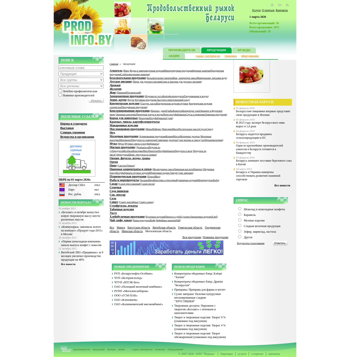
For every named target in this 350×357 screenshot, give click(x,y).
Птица (151, 176)
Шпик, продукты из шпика (142, 154)
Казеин (169, 136)
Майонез (156, 129)
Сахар (114, 183)
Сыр (203, 140)
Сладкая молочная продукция (262, 226)
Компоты (177, 111)
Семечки (115, 187)
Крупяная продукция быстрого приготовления (159, 100)
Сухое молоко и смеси (188, 140)
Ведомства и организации (77, 136)
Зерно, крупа (118, 99)
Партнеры (226, 354)
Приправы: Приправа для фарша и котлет (200, 289)
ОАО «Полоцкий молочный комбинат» (138, 286)
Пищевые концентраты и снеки (131, 169)
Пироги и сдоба (173, 216)
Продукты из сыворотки (143, 140)
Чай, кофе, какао (121, 220)
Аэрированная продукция (153, 136)
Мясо (146, 151)
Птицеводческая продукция (128, 176)
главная (114, 63)
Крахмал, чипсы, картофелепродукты (135, 121)
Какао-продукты (141, 220)
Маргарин (167, 129)
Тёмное (130, 165)
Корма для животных (124, 118)
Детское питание (121, 81)
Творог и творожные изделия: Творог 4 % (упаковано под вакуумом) (200, 327)
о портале (257, 354)
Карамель (250, 215)
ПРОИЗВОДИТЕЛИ (182, 50)
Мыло (175, 129)
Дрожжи (115, 85)
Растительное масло (189, 129)
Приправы (155, 173)
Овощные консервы (126, 114)
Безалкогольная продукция (128, 78)
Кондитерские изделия (124, 103)
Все (112, 227)
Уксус (113, 213)
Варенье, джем (158, 111)
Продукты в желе (183, 151)
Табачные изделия (122, 209)
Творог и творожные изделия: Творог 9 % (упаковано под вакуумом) (200, 319)
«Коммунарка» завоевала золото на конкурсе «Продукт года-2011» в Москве (82, 230)
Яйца (156, 176)
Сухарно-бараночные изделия (196, 216)
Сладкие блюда (169, 173)
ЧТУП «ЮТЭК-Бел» (127, 282)
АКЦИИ (174, 56)
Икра (151, 180)
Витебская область (164, 227)
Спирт (114, 202)
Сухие (169, 118)
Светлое (122, 165)
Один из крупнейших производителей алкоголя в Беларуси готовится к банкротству (259, 149)
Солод (186, 100)
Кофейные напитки (166, 220)
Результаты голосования (250, 243)
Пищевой (122, 92)
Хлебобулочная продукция (127, 216)
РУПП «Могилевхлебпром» (131, 291)
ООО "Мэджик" (205, 354)
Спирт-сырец (146, 202)
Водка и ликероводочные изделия (147, 70)
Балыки (144, 180)
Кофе (153, 220)
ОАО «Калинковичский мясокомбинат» (138, 304)
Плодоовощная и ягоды (196, 96)
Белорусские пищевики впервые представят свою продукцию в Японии (263, 113)
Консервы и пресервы (165, 180)
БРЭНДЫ (244, 50)
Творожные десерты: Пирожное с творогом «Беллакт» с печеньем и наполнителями (195, 309)
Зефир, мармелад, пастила (260, 231)
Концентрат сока (191, 111)
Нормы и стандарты (73, 123)
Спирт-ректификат (129, 202)
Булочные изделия (155, 216)
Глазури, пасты (148, 103)
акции (121, 349)
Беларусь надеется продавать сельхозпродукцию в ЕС (254, 135)
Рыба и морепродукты (124, 180)
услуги (242, 354)
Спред (209, 129)
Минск (121, 227)
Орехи (114, 162)
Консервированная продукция (130, 110)
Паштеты (153, 151)
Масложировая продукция (127, 129)
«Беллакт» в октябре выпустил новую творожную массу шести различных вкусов (80, 216)
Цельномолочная (213, 140)
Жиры (149, 129)
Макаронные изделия (124, 125)
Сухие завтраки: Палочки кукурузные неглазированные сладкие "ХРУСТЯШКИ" (197, 297)
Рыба (216, 180)
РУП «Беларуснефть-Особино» (133, 273)
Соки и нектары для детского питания (181, 81)
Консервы (144, 118)
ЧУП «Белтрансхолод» (128, 278)
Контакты (282, 10)
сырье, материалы (208, 56)
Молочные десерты (190, 136)
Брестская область (138, 227)
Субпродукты (121, 154)
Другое (248, 237)
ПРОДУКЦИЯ (216, 50)
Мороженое (125, 140)
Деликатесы (142, 147)
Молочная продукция (124, 136)
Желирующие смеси (163, 169)
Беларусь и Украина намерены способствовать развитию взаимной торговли (258, 175)
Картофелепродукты (173, 96)
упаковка (230, 56)
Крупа (131, 100)
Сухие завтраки (185, 173)
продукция (99, 349)
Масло (176, 136)
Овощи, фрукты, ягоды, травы (130, 158)
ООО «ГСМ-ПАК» (126, 295)
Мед (112, 132)
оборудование (250, 56)
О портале (268, 10)
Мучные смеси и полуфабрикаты (141, 143)
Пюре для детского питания (147, 81)
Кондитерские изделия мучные (172, 103)
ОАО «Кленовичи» (126, 300)
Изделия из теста (154, 96)
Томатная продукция (215, 114)
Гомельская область (190, 227)
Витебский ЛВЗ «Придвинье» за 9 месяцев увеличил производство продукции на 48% (82, 256)
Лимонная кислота (183, 169)
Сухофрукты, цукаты (124, 205)
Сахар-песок (147, 184)
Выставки (67, 128)
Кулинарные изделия (186, 180)
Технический (133, 92)
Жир (113, 92)
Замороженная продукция (127, 96)
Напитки (197, 169)
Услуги (256, 10)
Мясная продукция (122, 147)
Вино (126, 70)
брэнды (111, 349)
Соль (113, 198)
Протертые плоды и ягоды (149, 114)
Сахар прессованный (130, 184)
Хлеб (214, 216)
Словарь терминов (72, 132)
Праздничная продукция (134, 107)
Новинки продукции (215, 237)
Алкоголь (116, 70)
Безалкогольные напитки (160, 78)
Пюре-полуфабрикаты (174, 114)
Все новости (68, 264)
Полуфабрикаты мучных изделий (133, 173)
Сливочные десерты (166, 140)
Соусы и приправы (195, 114)
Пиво (113, 165)
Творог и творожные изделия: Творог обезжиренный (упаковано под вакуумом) (200, 335)
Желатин (116, 89)
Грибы (169, 111)
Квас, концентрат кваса (185, 78)
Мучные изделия (254, 220)
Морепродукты (205, 180)
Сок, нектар (117, 194)
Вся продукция (192, 237)
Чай (178, 220)
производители (81, 349)
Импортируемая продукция (178, 70)
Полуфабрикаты (157, 118)
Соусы (202, 129)
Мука (113, 143)
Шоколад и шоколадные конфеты (264, 209)
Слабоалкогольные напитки (135, 74)
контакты (274, 354)
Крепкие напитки (201, 70)
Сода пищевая (119, 191)
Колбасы (128, 151)
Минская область (132, 231)
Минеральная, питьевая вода (211, 78)
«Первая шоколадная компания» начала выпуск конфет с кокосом (81, 243)
